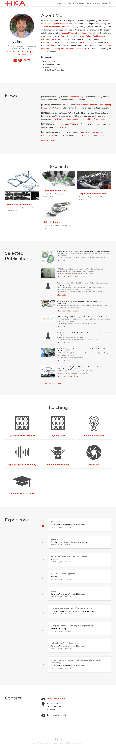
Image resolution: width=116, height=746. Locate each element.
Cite (64, 260)
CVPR (53, 135)
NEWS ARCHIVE (48, 140)
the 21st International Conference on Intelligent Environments (79, 119)
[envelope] (15, 61)
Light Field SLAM (51, 222)
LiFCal (71, 124)
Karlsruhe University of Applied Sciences (68, 525)
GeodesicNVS (73, 97)
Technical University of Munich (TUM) (77, 33)
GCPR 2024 (61, 127)
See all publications (52, 383)
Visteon (105, 39)
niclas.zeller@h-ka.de (56, 702)
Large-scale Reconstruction (93, 193)
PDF (59, 260)
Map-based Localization (19, 204)
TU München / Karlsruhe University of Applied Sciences (74, 614)
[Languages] (110, 3)
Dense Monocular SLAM (55, 191)
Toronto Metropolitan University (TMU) (58, 27)
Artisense (79, 42)
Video (77, 376)
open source (57, 745)
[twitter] (20, 61)
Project (83, 276)
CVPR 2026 (77, 100)
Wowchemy (43, 745)
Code (69, 276)
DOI (69, 342)
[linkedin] (28, 61)
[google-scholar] (24, 61)
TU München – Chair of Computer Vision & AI (70, 543)
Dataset (76, 276)
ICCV (54, 108)
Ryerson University (58, 631)
